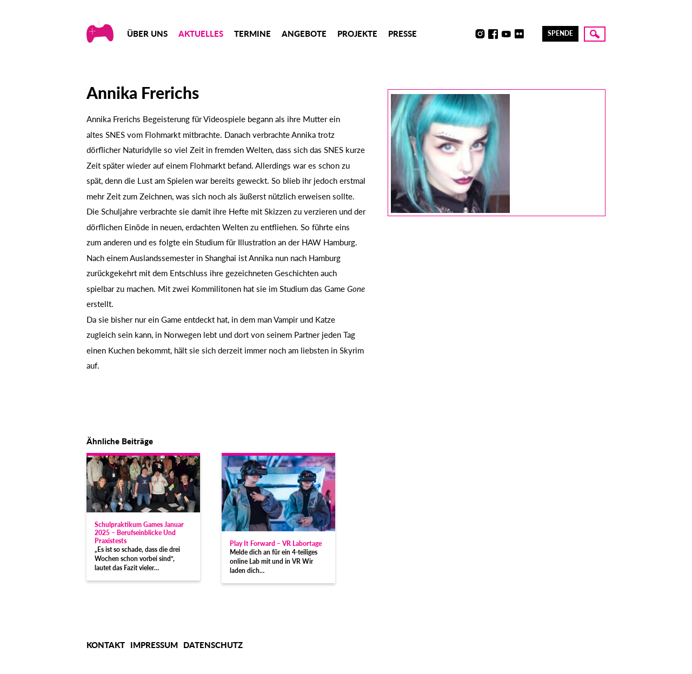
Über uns (147, 33)
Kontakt (105, 645)
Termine (252, 33)
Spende (560, 33)
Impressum (154, 645)
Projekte (357, 33)
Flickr (519, 34)
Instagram (480, 34)
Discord (467, 34)
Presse (402, 33)
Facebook (493, 34)
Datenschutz (213, 645)
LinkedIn (532, 34)
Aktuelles (200, 33)
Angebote (304, 33)
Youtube (506, 34)
